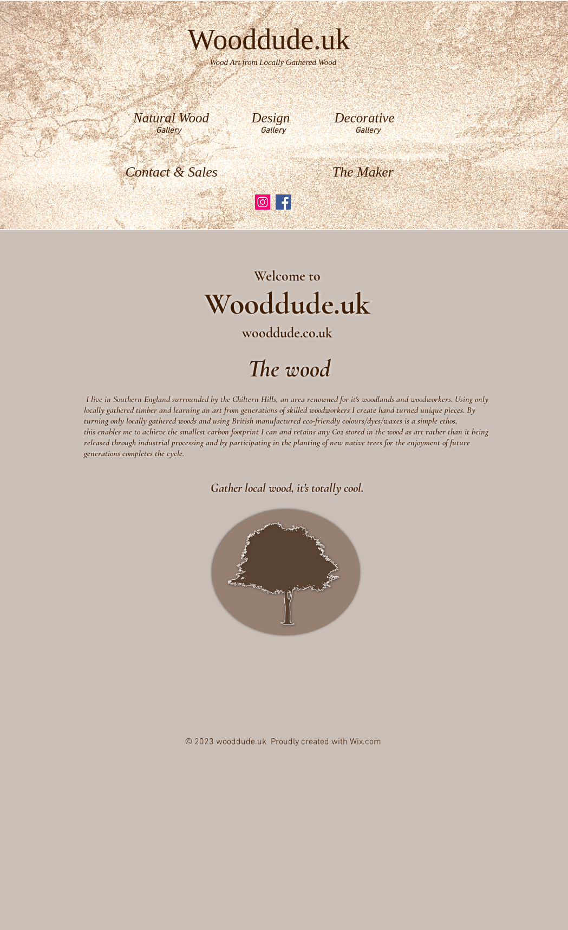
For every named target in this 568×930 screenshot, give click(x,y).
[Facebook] (283, 202)
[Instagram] (262, 202)
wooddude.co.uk (287, 332)
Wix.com (365, 742)
